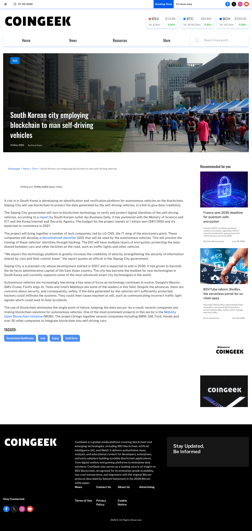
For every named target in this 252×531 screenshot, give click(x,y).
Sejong (55, 338)
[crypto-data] (162, 21)
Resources (120, 40)
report (44, 217)
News (73, 40)
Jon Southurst (212, 318)
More (166, 40)
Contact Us (103, 487)
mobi (42, 338)
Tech (15, 60)
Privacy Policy (101, 502)
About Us (124, 487)
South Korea (71, 338)
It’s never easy (184, 4)
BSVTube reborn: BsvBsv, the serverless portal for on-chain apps (223, 293)
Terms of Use (83, 500)
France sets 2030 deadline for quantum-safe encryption (223, 217)
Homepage (14, 168)
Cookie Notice (122, 502)
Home (26, 40)
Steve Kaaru (36, 145)
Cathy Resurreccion (215, 241)
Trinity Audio (41, 186)
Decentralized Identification (20, 338)
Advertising (147, 487)
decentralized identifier (59, 238)
